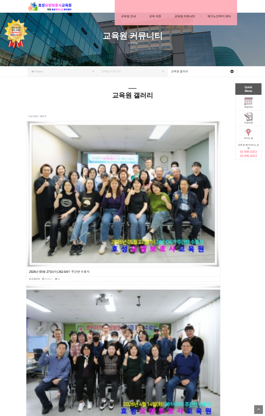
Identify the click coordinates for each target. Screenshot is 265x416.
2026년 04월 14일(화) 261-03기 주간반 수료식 (106, 163)
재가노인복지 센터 (218, 8)
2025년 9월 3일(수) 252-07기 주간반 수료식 (53, 272)
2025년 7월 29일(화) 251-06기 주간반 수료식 (106, 272)
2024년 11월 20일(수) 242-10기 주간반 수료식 (211, 326)
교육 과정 (154, 8)
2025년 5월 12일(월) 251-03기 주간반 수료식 (53, 326)
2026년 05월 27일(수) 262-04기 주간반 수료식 (53, 163)
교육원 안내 (126, 8)
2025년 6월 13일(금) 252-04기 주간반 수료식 (211, 272)
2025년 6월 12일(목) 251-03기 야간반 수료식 (159, 272)
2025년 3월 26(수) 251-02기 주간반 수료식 (106, 326)
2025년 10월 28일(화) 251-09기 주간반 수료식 (211, 218)
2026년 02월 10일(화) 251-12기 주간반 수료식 (211, 163)
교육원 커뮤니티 (183, 8)
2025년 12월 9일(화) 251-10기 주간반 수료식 (106, 218)
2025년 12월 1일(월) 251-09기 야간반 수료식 (159, 218)
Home (62, 71)
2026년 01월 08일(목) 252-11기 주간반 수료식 (53, 218)
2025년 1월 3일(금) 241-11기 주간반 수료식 (159, 326)
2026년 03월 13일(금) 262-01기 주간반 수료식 (159, 163)
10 (153, 343)
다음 (158, 343)
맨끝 (164, 343)
